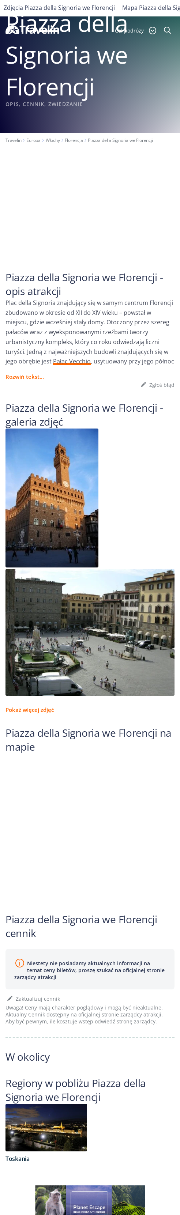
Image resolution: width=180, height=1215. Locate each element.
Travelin (13, 140)
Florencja (74, 140)
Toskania (17, 1159)
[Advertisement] (90, 203)
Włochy (53, 140)
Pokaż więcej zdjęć (29, 709)
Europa (33, 140)
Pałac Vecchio (72, 361)
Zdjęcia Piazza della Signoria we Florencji (59, 8)
